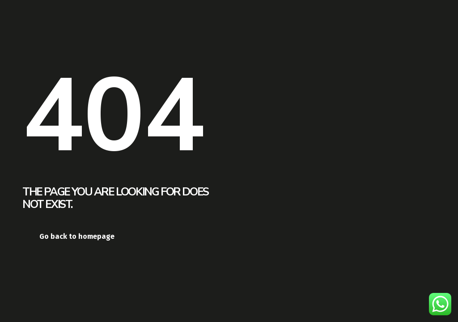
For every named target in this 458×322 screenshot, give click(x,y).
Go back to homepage (76, 236)
